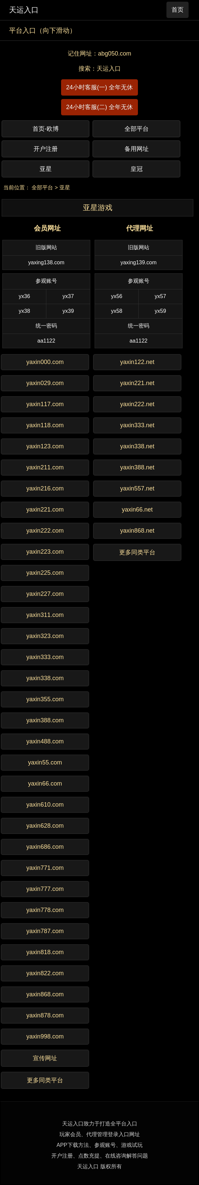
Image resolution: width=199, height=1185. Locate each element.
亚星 (64, 187)
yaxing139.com (138, 262)
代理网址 (139, 228)
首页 (177, 9)
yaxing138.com (46, 262)
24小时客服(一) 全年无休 (99, 87)
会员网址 (47, 228)
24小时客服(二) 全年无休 (99, 107)
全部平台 (42, 187)
